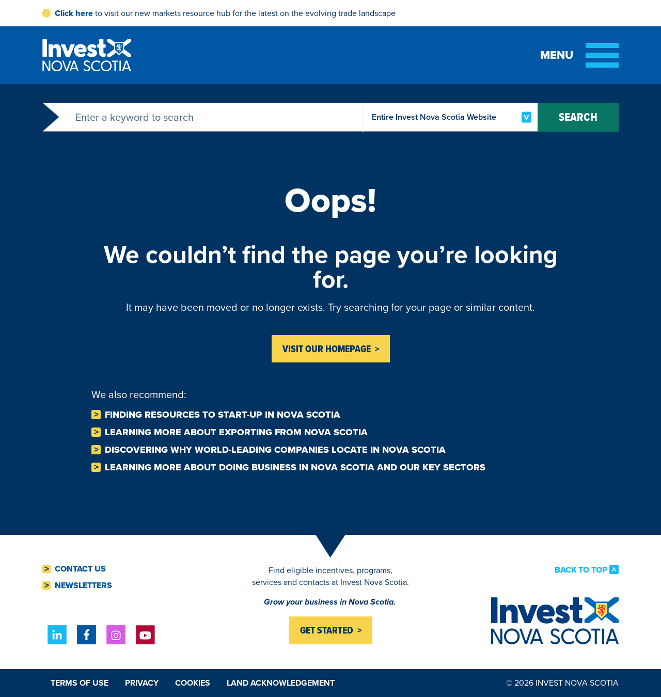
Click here (74, 13)
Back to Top (581, 569)
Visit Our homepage (326, 348)
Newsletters (83, 585)
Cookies (192, 683)
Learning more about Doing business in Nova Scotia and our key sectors (295, 467)
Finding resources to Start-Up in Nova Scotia (222, 414)
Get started (326, 630)
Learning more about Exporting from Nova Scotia (236, 432)
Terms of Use (79, 683)
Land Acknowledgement (281, 683)
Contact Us (80, 569)
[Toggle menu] (579, 55)
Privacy (142, 683)
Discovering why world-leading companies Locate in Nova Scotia (275, 449)
